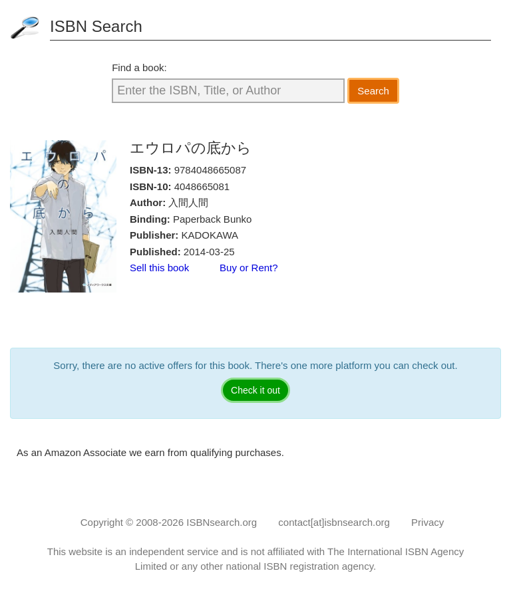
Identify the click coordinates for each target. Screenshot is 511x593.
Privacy (427, 522)
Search (373, 90)
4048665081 (202, 186)
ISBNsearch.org (221, 522)
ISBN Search (96, 26)
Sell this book (159, 267)
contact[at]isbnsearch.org (334, 522)
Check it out (255, 390)
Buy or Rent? (249, 267)
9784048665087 (210, 170)
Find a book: (139, 67)
